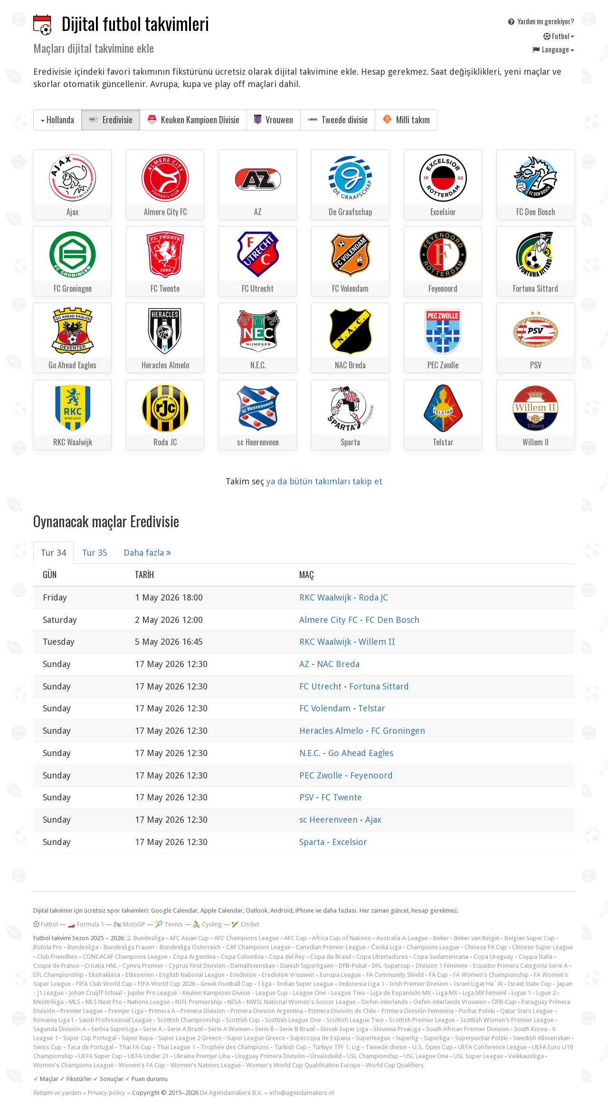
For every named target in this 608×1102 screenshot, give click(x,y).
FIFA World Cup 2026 (166, 983)
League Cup (272, 992)
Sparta (313, 842)
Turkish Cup (290, 1047)
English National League (192, 974)
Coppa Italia (535, 956)
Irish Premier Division (419, 983)
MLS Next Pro (104, 1001)
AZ (305, 664)
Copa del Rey (287, 956)
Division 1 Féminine (442, 965)
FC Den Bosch (392, 620)
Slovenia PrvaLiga (397, 1029)
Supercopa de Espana (320, 1038)
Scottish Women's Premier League (507, 1019)
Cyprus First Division (197, 965)
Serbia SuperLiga (114, 1029)
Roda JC (373, 597)
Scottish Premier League (422, 1019)
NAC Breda (338, 664)
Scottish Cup (243, 1019)
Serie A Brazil (185, 1029)
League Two (348, 992)
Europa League (340, 974)
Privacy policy (106, 1092)
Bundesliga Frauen (129, 947)
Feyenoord (371, 775)
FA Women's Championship (491, 974)
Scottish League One (293, 1019)
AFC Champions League (246, 938)
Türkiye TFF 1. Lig (336, 1047)
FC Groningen (398, 731)
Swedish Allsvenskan (541, 1038)
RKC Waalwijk (326, 597)
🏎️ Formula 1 (85, 924)
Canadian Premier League (331, 947)
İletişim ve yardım (57, 1092)
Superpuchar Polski (481, 1038)
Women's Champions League (73, 1065)
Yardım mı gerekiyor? (540, 21)
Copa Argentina (194, 956)
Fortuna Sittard (379, 686)
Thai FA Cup (135, 1047)
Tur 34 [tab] (53, 553)
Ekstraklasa (104, 974)
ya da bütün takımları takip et (324, 481)
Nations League (148, 1001)
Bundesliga (82, 947)
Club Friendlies (57, 956)
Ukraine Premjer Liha (202, 1056)
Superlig (407, 1038)
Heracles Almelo (332, 731)
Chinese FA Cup (486, 947)
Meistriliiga (48, 1001)
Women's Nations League (206, 1065)
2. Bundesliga (145, 938)
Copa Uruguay (493, 956)
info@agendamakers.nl (301, 1092)
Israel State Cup (529, 983)
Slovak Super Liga (344, 1029)
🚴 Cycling (207, 924)
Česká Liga (386, 947)
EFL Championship (58, 974)
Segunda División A (59, 1029)
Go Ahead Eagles (360, 753)
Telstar (371, 708)
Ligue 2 (546, 992)
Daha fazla (147, 553)
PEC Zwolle (322, 775)
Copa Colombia (242, 956)
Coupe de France (56, 965)
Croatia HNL (101, 965)
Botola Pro (47, 947)
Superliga (437, 1038)
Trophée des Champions (234, 1047)
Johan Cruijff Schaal (95, 992)
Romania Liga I (53, 1019)
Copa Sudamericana (440, 956)
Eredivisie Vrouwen (288, 974)
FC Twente (341, 797)
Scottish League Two (355, 1019)
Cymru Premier (143, 965)
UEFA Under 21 (148, 1056)
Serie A (152, 1029)
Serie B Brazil (297, 1029)
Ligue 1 (521, 992)
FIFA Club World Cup (104, 983)
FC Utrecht (321, 686)
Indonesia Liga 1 (361, 983)
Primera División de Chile (342, 1010)
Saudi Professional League (115, 1019)
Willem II (377, 642)
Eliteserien (139, 974)
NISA (234, 1001)
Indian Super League (305, 983)
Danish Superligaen (306, 965)
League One (309, 992)
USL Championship (373, 1056)
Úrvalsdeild (326, 1056)
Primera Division (202, 1010)
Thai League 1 (176, 1047)
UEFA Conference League (492, 1047)
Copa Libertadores (382, 956)
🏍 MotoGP (129, 924)
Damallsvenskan (252, 965)
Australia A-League (402, 938)
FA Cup (438, 974)
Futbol (558, 35)
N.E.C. (311, 753)
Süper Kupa (137, 1038)
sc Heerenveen (329, 820)
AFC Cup (295, 938)
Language (553, 49)
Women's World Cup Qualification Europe (303, 1065)
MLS (74, 1001)
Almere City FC (329, 620)
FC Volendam (326, 708)
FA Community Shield (395, 974)
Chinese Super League (542, 947)
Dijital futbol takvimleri (135, 23)
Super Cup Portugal (89, 1038)
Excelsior (349, 842)
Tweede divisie (338, 119)
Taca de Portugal (90, 1047)
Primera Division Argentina (266, 1010)
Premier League (81, 1010)
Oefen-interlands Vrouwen (449, 1001)
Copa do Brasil (330, 956)
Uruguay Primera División (270, 1056)
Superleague (373, 1038)
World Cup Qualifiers (395, 1065)
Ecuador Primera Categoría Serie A (520, 965)
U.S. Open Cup (432, 1047)
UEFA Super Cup (100, 1056)
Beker (441, 938)
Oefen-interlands (384, 1001)
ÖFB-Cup (504, 1001)
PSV (307, 797)
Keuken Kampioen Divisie (193, 119)
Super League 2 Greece (189, 1038)
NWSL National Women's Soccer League (301, 1001)
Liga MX (446, 992)
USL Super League (478, 1056)
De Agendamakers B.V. (231, 1092)
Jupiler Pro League (152, 992)
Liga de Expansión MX (400, 992)
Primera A (162, 1010)
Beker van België (476, 938)
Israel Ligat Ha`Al (478, 983)
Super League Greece (256, 1038)
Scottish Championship (188, 1019)
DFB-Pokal (353, 965)
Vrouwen (273, 119)
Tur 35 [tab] (94, 553)
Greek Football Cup (226, 983)
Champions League (433, 947)
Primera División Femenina (417, 1010)
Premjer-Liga (125, 1010)
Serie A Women (229, 1029)
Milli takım (406, 119)
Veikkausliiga (526, 1056)
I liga (265, 983)
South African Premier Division (467, 1029)
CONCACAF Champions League (125, 956)
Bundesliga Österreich (190, 947)
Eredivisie (111, 119)
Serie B (264, 1029)
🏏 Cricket (245, 924)
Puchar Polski (477, 1010)
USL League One (426, 1056)
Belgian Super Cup (529, 938)
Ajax (373, 820)
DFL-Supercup (391, 965)
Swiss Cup (47, 1047)
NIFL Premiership (198, 1001)
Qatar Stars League (526, 1010)
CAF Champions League (258, 947)
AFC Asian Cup (189, 938)
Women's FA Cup (142, 1065)
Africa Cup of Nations (341, 938)
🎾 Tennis (169, 924)
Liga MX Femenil (484, 992)
